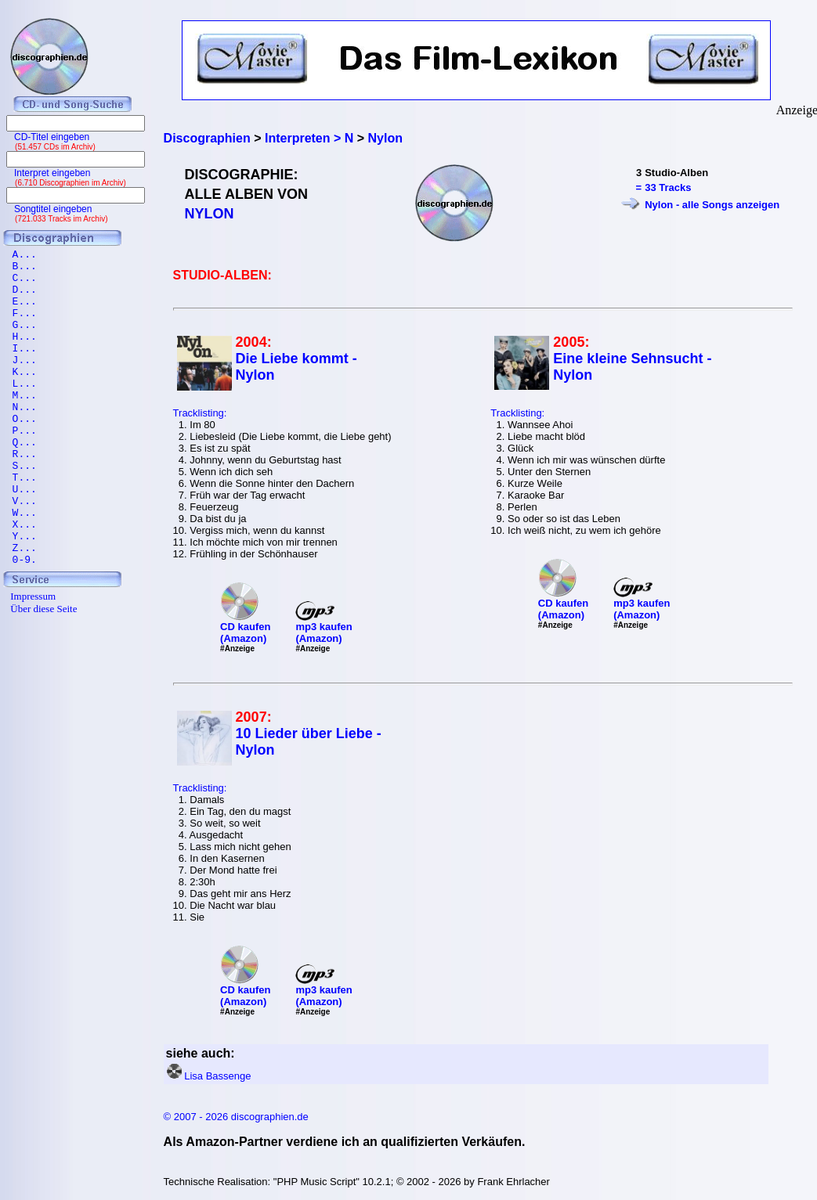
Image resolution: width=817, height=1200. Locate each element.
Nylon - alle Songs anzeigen (712, 205)
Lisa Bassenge (217, 1076)
